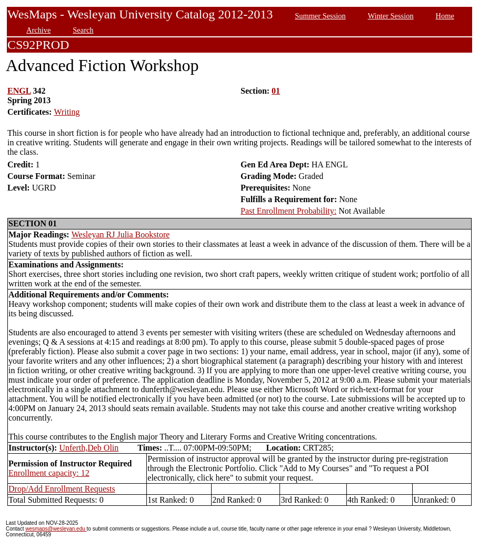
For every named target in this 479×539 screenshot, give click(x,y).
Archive (38, 30)
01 (276, 90)
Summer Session (320, 16)
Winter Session (391, 16)
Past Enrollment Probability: (288, 210)
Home (445, 16)
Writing (66, 111)
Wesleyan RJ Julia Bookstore (121, 234)
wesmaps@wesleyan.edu (55, 529)
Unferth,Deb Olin (88, 447)
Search (83, 30)
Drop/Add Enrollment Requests (61, 488)
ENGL (19, 90)
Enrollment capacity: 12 (48, 472)
